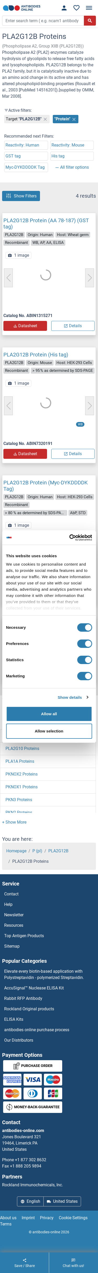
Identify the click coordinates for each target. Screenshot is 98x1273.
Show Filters (21, 196)
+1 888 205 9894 (25, 1166)
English (30, 1201)
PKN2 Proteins (18, 812)
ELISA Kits (13, 1019)
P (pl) (37, 850)
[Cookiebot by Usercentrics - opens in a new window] (70, 537)
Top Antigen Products (24, 935)
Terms (5, 1224)
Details (73, 325)
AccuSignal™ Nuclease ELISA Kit (34, 987)
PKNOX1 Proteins (21, 786)
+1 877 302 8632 (30, 1159)
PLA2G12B (58, 850)
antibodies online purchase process (36, 1029)
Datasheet (25, 325)
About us (8, 1217)
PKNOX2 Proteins (21, 774)
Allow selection (49, 731)
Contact (11, 893)
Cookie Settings (73, 1217)
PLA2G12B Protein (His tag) (35, 354)
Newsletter (14, 914)
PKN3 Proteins (18, 799)
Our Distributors (18, 1040)
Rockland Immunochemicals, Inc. (32, 1184)
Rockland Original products (29, 1008)
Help (8, 904)
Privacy (47, 1217)
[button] (14, 822)
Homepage (16, 850)
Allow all (49, 714)
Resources (13, 925)
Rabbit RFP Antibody (23, 998)
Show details (70, 697)
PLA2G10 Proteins (22, 748)
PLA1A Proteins (19, 761)
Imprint (28, 1217)
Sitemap (12, 946)
